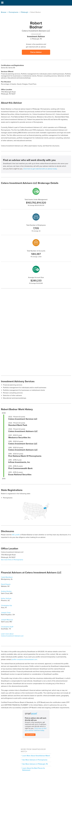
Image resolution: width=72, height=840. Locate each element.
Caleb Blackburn (7, 577)
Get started (30, 735)
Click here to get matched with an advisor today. (40, 169)
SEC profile (16, 535)
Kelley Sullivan (6, 598)
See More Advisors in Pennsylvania (34, 760)
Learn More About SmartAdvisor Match (36, 756)
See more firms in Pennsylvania (12, 560)
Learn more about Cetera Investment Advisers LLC (12, 635)
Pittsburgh (24, 12)
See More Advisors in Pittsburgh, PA (35, 764)
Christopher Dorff (7, 627)
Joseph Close (6, 613)
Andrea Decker (6, 591)
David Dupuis (5, 584)
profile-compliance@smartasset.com (24, 659)
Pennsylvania (13, 12)
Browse (3, 12)
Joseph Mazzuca (7, 620)
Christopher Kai (6, 606)
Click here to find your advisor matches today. (35, 729)
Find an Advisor (36, 52)
